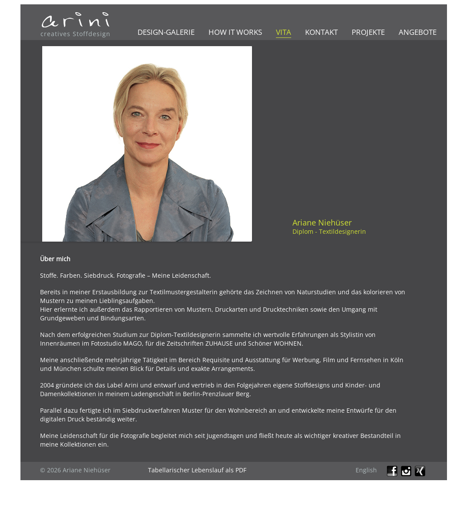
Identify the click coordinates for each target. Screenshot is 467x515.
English (366, 470)
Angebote (418, 32)
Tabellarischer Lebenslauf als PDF (197, 470)
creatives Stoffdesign (75, 34)
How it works (235, 32)
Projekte (368, 32)
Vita (283, 32)
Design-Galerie (166, 32)
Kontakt (321, 32)
